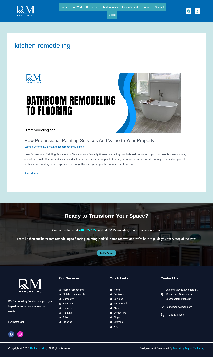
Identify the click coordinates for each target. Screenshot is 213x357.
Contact (159, 7)
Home (64, 7)
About (147, 7)
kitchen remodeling (66, 146)
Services (92, 7)
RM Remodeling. (39, 348)
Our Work (77, 7)
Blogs (112, 14)
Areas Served (131, 7)
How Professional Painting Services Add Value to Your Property (94, 140)
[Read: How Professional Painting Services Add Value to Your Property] (102, 102)
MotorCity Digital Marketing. (188, 348)
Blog (51, 146)
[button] (92, 7)
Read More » (31, 173)
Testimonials (110, 7)
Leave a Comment (35, 146)
